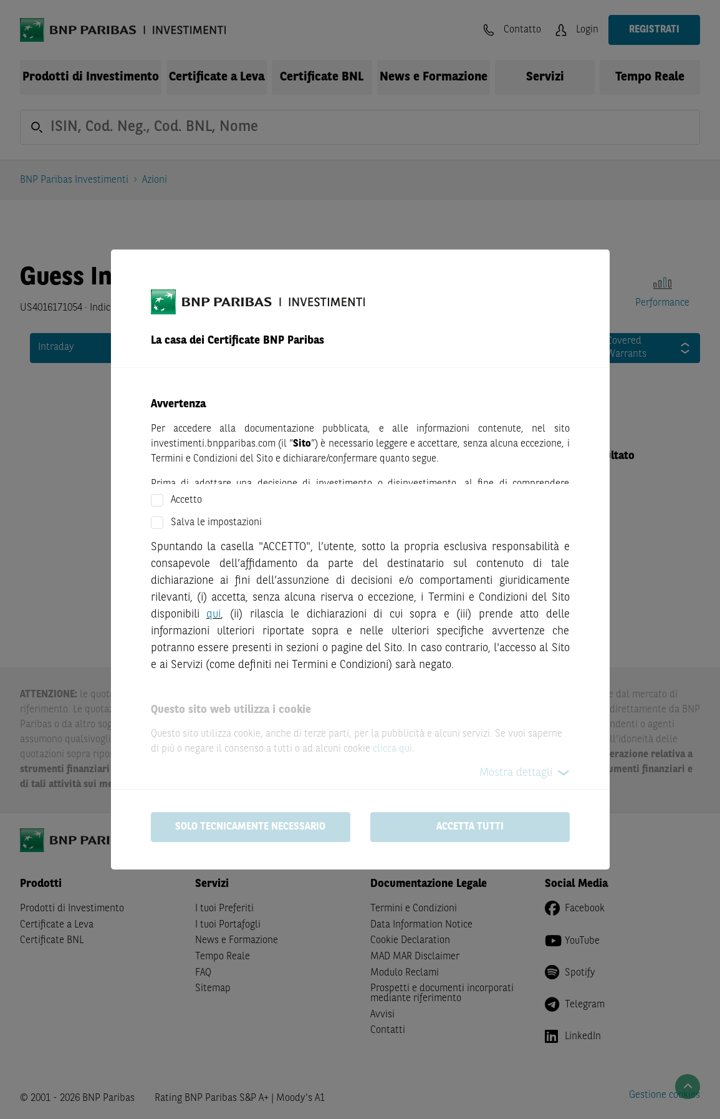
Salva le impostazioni (216, 523)
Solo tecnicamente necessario (250, 827)
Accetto (186, 500)
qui (213, 614)
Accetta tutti (470, 827)
